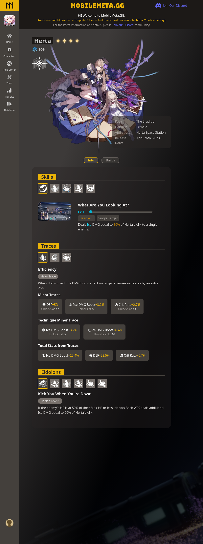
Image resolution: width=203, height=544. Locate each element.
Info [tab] (91, 160)
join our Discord (123, 25)
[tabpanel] (101, 297)
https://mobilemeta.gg (151, 20)
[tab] (43, 188)
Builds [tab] (110, 160)
